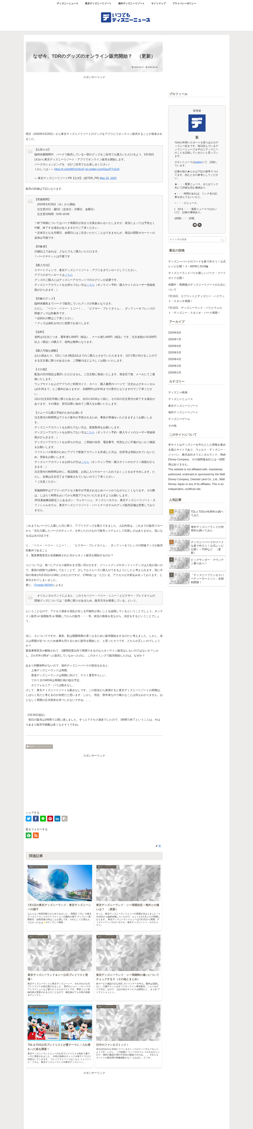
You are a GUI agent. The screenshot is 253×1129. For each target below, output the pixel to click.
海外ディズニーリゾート (183, 412)
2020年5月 (174, 352)
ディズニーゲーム (179, 419)
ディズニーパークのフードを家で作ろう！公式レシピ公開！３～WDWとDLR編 (197, 264)
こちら (69, 274)
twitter (198, 162)
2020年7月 (174, 339)
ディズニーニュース (180, 399)
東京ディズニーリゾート (39, 746)
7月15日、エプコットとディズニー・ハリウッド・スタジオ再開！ (196, 299)
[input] (197, 239)
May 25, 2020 (108, 178)
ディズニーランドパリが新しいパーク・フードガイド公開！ (197, 275)
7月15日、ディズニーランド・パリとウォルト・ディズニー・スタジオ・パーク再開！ (195, 310)
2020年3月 (174, 365)
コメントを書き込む (94, 1092)
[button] (222, 240)
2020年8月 (174, 332)
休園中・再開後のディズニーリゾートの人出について (197, 287)
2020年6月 (174, 346)
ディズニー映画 (177, 392)
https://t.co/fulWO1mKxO (69, 169)
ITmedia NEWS (43, 585)
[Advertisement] (94, 104)
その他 (172, 425)
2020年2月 (174, 372)
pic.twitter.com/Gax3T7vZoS (102, 169)
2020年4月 (174, 359)
